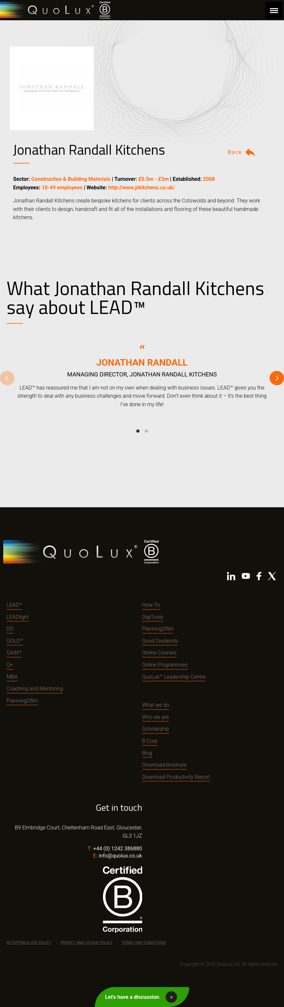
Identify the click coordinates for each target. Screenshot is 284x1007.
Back (242, 152)
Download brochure (164, 765)
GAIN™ (14, 653)
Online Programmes (165, 665)
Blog (147, 753)
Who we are (155, 717)
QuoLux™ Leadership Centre (174, 677)
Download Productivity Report (176, 777)
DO (10, 629)
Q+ (10, 665)
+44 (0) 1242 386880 (117, 848)
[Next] (277, 378)
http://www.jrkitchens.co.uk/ (141, 187)
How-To (151, 605)
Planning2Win (22, 701)
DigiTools (152, 617)
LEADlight (18, 617)
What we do (155, 705)
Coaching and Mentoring (35, 689)
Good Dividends (160, 641)
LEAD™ (14, 605)
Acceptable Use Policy (29, 942)
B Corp (150, 741)
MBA (12, 677)
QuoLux (48, 10)
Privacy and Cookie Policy (86, 942)
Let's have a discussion (132, 997)
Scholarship (155, 729)
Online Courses (159, 653)
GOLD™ (15, 641)
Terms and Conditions (143, 942)
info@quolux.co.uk (120, 856)
